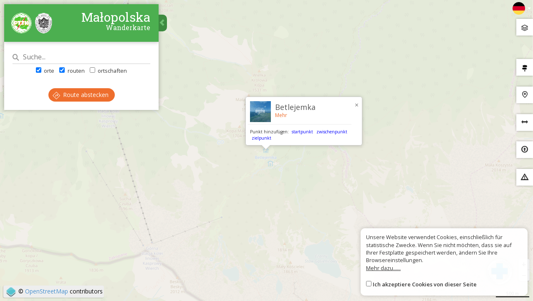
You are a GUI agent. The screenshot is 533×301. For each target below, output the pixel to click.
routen (71, 70)
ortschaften (108, 70)
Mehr (281, 115)
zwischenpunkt (331, 132)
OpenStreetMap (46, 291)
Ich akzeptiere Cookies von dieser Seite (425, 284)
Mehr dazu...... (383, 268)
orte (45, 70)
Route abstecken (81, 95)
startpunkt (302, 132)
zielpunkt (261, 138)
